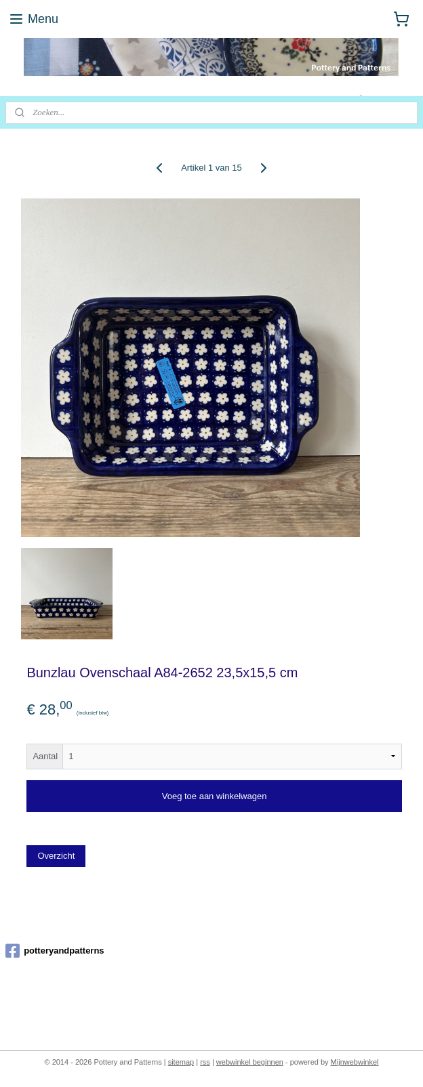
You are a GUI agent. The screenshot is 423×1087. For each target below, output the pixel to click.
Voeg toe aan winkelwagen (214, 796)
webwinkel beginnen (249, 1062)
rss (205, 1062)
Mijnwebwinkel (355, 1062)
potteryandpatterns (54, 951)
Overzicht (56, 856)
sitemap (181, 1062)
